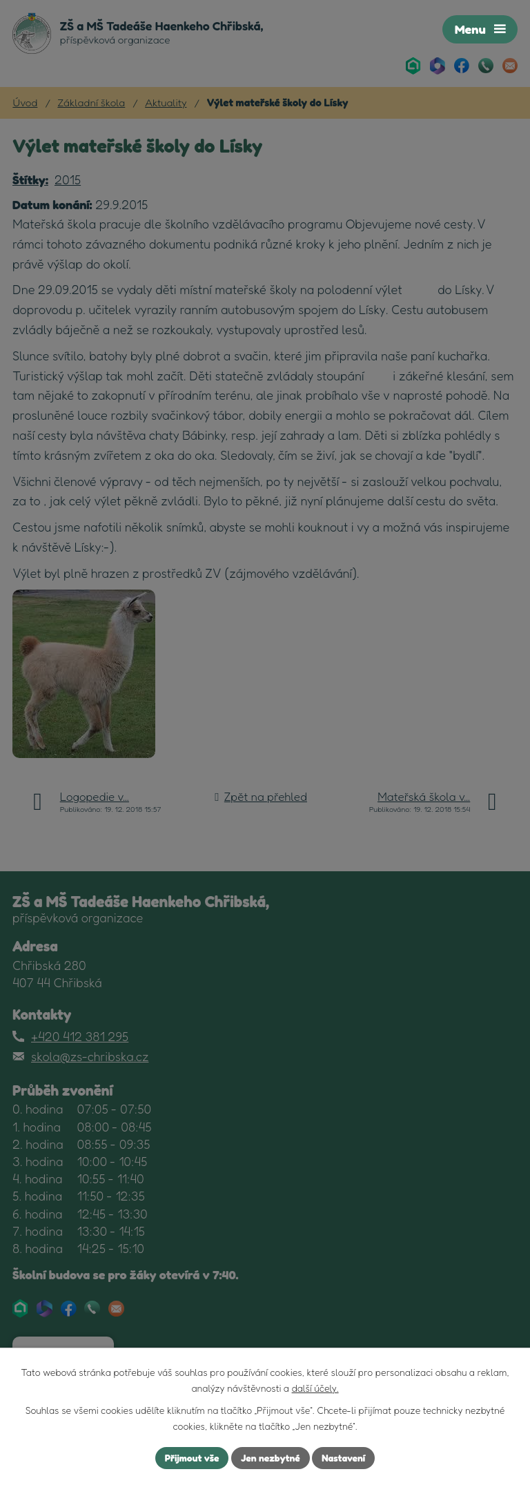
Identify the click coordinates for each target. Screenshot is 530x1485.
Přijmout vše (191, 1458)
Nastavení (344, 1458)
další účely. (315, 1388)
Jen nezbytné (270, 1458)
